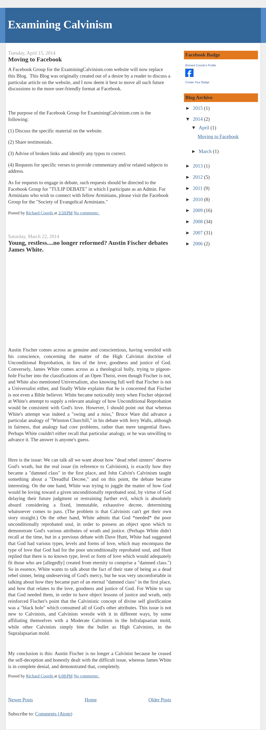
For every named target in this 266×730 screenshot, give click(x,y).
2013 (198, 166)
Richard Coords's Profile (200, 65)
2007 (198, 232)
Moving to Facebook (35, 59)
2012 (198, 177)
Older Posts (159, 699)
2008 (198, 221)
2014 (198, 119)
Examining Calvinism (60, 24)
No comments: (87, 212)
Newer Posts (20, 699)
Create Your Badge (197, 82)
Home (91, 699)
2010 (198, 199)
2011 (198, 188)
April (204, 127)
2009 (198, 210)
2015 (198, 108)
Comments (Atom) (53, 713)
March (206, 151)
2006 (198, 243)
